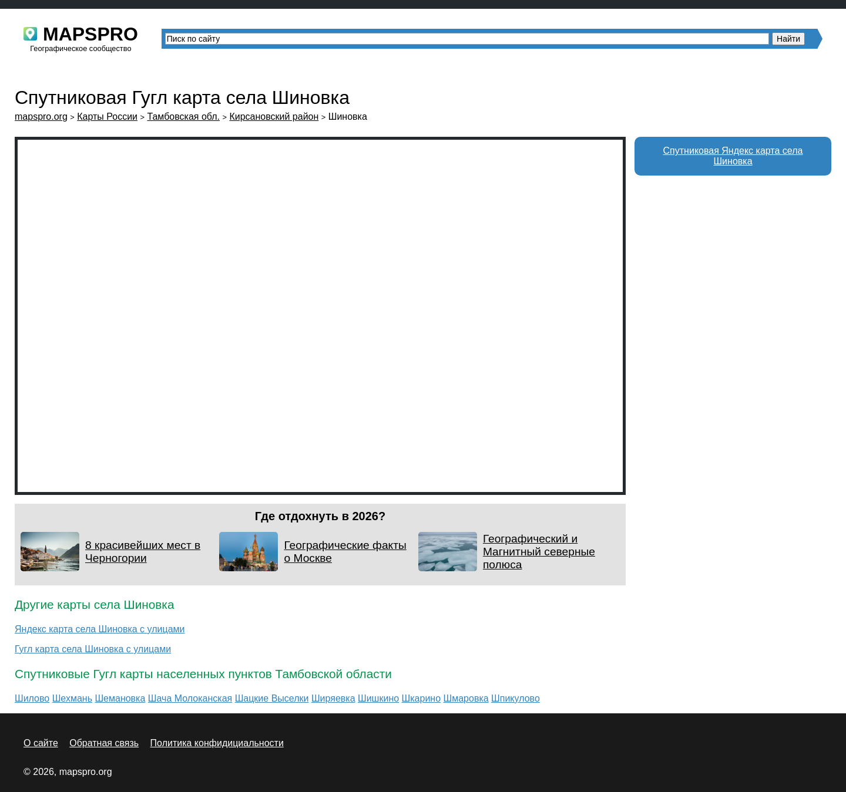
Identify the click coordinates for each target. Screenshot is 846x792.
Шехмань (72, 698)
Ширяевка (333, 698)
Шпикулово (515, 698)
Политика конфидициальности (217, 743)
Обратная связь (104, 743)
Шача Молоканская (190, 698)
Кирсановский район (273, 117)
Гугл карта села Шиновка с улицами (93, 649)
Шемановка (120, 698)
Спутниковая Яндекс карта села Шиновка (733, 156)
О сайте (41, 743)
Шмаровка (466, 698)
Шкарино (421, 698)
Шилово (32, 698)
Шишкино (378, 698)
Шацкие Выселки (272, 698)
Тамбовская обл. (183, 117)
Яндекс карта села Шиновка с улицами (99, 629)
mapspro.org (41, 117)
